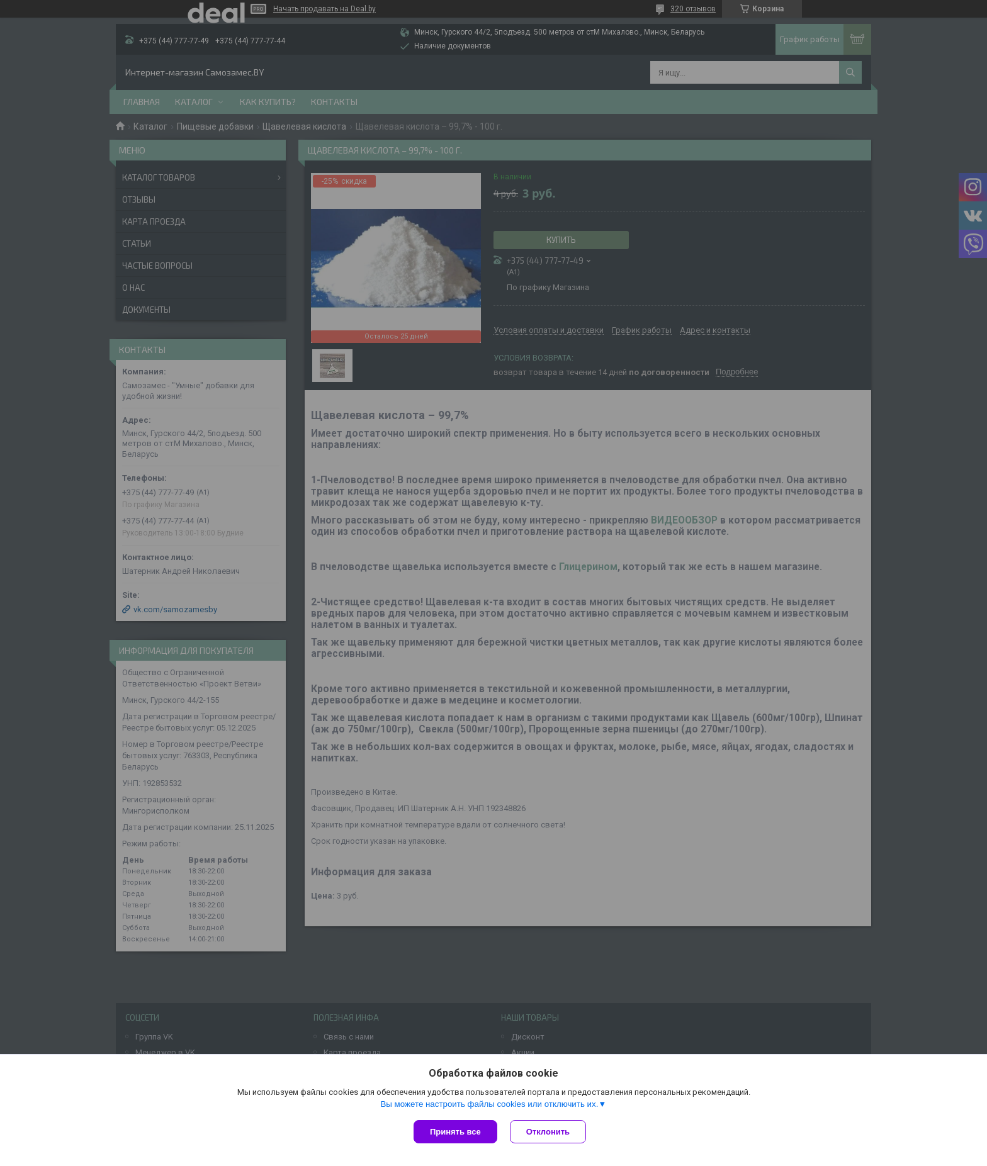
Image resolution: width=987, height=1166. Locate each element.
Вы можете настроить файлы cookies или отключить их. (489, 1104)
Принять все (455, 1131)
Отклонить (548, 1131)
